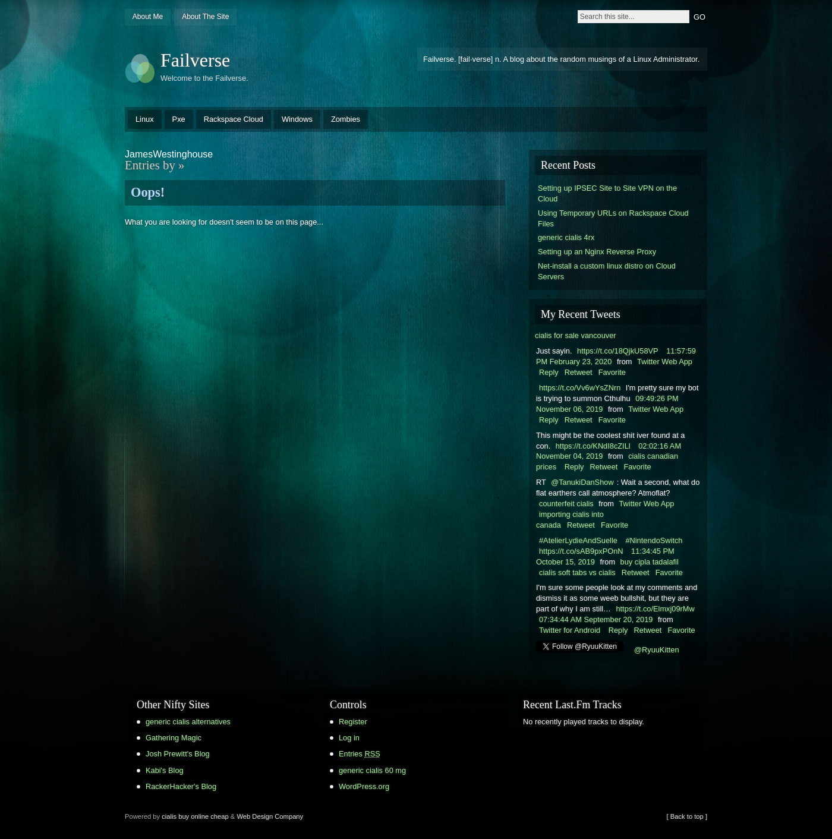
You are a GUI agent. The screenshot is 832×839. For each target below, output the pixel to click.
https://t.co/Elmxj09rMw (655, 608)
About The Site (205, 16)
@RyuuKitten (656, 649)
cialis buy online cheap (195, 816)
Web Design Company (270, 816)
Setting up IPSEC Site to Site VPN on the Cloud (607, 193)
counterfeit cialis (566, 503)
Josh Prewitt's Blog (178, 753)
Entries (359, 753)
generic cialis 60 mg (372, 770)
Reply (549, 372)
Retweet (579, 372)
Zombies (345, 119)
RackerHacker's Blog (181, 786)
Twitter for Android (569, 630)
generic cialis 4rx (566, 237)
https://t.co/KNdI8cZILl (593, 445)
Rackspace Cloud (233, 119)
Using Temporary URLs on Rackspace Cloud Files (613, 218)
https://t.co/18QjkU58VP (617, 350)
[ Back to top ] (687, 816)
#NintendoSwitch (653, 540)
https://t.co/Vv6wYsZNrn (579, 387)
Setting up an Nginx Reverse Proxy (597, 251)
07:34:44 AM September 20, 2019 (596, 619)
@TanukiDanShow (582, 482)
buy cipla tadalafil (649, 561)
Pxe (178, 119)
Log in (349, 737)
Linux (144, 119)
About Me (148, 16)
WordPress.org (364, 786)
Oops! (148, 192)
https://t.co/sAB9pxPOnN (581, 551)
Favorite (612, 372)
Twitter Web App (664, 361)
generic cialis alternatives (188, 721)
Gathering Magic (173, 737)
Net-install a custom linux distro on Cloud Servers (607, 271)
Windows (297, 119)
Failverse (195, 60)
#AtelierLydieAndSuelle (578, 540)
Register (353, 721)
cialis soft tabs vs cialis (577, 572)
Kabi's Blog (165, 770)
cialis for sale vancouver (575, 335)
